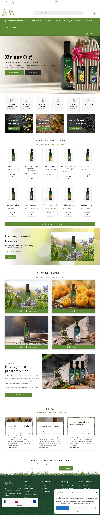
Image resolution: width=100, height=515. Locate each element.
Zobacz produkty (13, 128)
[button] (96, 492)
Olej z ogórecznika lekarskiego (25, 311)
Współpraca (33, 72)
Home (6, 21)
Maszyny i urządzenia (31, 494)
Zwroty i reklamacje (67, 488)
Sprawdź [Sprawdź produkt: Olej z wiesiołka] (87, 175)
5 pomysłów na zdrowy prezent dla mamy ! (79, 423)
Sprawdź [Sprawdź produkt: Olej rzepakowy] (68, 214)
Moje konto (95, 13)
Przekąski (68, 21)
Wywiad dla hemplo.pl (48, 426)
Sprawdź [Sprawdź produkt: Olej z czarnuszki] (87, 214)
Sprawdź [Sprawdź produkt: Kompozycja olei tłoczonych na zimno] (31, 179)
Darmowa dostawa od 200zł (51, 2)
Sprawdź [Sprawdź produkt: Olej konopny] (31, 214)
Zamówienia (47, 491)
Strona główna (29, 486)
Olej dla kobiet (72, 347)
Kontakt (13, 27)
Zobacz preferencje (90, 508)
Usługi (27, 491)
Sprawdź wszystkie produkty (49, 224)
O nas (26, 497)
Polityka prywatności (82, 511)
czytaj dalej (12, 447)
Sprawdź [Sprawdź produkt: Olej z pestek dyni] (50, 214)
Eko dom (78, 21)
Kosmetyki (48, 21)
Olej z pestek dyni (72, 311)
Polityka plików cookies (71, 511)
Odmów (76, 508)
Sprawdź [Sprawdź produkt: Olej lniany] (12, 175)
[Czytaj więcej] (20, 502)
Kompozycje (36, 21)
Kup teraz (11, 257)
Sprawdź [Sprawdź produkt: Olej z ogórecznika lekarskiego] (68, 177)
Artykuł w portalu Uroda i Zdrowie (18, 427)
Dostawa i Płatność (67, 486)
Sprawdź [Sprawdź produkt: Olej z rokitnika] (12, 214)
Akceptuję (63, 508)
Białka (58, 21)
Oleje (27, 21)
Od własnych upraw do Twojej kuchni (11, 3)
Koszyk (46, 488)
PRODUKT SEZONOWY (15, 21)
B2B (6, 27)
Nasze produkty (14, 72)
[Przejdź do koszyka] (90, 34)
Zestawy (88, 21)
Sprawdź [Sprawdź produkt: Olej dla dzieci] (50, 175)
